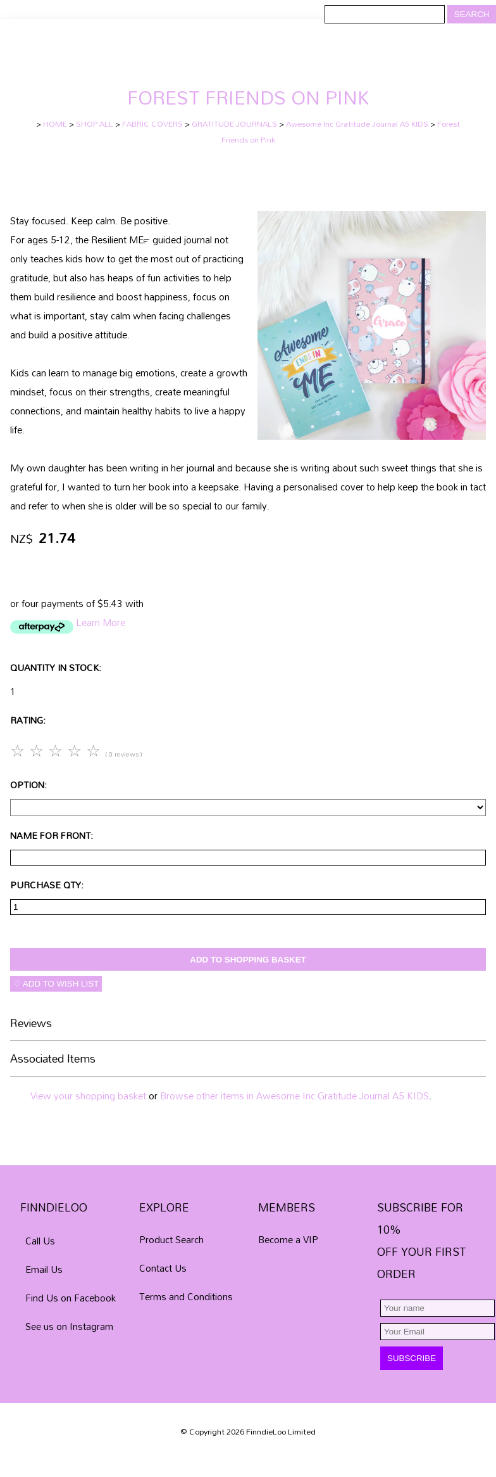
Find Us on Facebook (70, 1297)
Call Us (40, 1240)
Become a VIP (288, 1239)
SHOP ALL (94, 124)
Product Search (171, 1239)
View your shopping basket (88, 1095)
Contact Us (163, 1267)
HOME (55, 124)
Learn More (100, 622)
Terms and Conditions (186, 1296)
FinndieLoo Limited (281, 1432)
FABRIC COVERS (152, 124)
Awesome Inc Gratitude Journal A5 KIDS (357, 124)
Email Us (44, 1269)
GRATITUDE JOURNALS (234, 124)
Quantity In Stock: (55, 667)
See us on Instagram (69, 1326)
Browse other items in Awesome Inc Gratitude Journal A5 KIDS (294, 1095)
